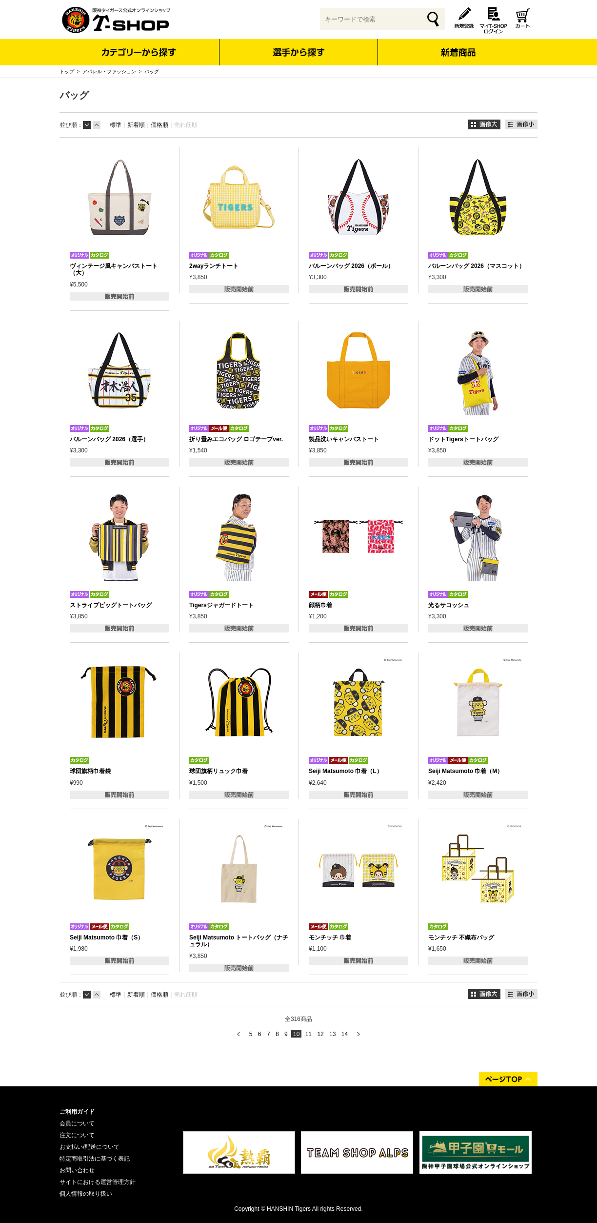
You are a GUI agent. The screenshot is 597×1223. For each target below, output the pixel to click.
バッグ (151, 71)
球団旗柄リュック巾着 (218, 771)
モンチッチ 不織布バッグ (461, 937)
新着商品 (457, 45)
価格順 (159, 125)
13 (332, 1034)
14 (344, 1034)
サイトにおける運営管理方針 (98, 1182)
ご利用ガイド (77, 1111)
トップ (67, 71)
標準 (115, 125)
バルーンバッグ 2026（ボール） (351, 266)
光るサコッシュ (448, 605)
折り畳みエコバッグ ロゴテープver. (236, 439)
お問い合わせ (77, 1170)
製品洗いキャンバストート (344, 439)
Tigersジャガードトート (221, 605)
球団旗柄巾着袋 (90, 771)
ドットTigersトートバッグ (463, 439)
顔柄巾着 (320, 605)
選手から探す (298, 52)
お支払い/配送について (89, 1146)
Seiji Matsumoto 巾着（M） (465, 771)
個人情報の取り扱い (86, 1193)
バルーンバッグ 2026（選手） (109, 439)
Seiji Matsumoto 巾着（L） (345, 771)
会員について (77, 1123)
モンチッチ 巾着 (330, 937)
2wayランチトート (214, 266)
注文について (77, 1135)
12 (320, 1034)
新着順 (136, 125)
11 (308, 1034)
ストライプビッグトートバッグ (111, 605)
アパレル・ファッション (109, 71)
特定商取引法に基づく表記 (95, 1158)
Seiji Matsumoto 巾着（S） (106, 937)
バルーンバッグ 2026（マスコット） (476, 266)
